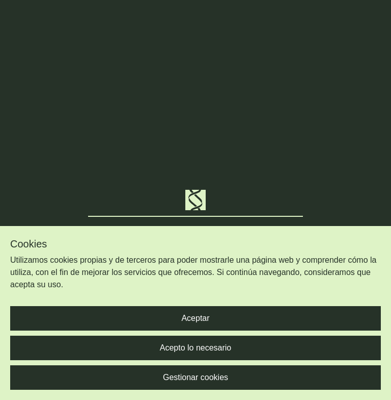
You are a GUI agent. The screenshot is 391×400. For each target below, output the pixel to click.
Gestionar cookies (195, 377)
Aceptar (195, 318)
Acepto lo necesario (196, 347)
